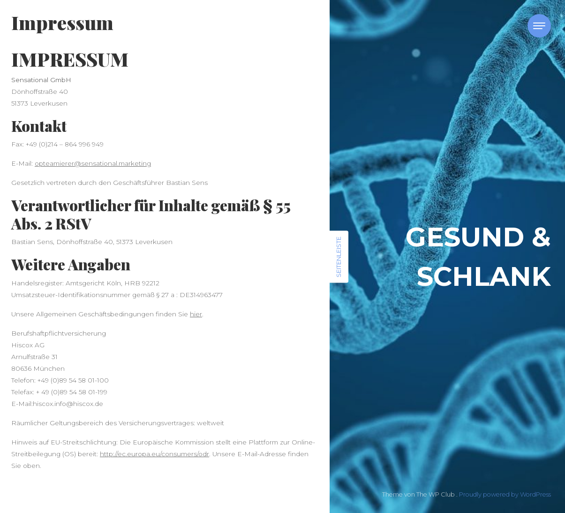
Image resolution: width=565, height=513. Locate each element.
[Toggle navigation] (539, 26)
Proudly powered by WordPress (505, 494)
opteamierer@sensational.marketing (93, 163)
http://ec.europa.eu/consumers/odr (154, 454)
